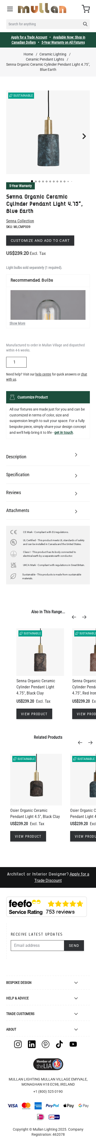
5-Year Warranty (20, 186)
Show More (17, 323)
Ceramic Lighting (52, 54)
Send (74, 946)
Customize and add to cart (40, 240)
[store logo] (42, 8)
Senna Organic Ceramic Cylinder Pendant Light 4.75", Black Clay (35, 687)
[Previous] (75, 617)
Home (28, 54)
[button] (32, 181)
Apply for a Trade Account (29, 37)
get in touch (63, 432)
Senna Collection (20, 221)
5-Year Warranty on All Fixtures (63, 42)
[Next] (86, 617)
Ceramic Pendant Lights (45, 59)
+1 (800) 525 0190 (48, 1091)
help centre (43, 374)
